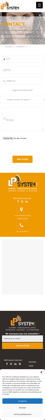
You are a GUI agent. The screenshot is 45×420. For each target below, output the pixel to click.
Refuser (22, 407)
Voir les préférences (22, 414)
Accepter (22, 401)
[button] (41, 372)
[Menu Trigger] (39, 5)
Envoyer (22, 159)
